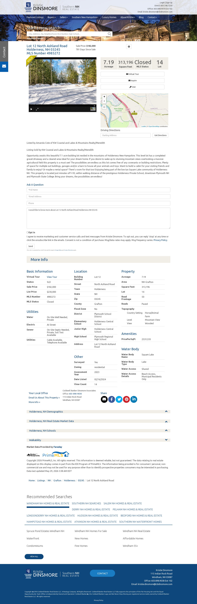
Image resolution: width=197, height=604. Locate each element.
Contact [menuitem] (152, 17)
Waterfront (33, 523)
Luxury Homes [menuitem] (109, 17)
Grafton (57, 466)
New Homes (81, 523)
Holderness (69, 466)
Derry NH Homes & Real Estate (91, 494)
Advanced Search (35, 38)
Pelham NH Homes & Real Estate (133, 494)
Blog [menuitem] (141, 17)
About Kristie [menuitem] (128, 17)
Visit (147, 74)
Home (32, 466)
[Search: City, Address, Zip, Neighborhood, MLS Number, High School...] (67, 33)
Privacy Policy (160, 225)
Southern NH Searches (86, 488)
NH (49, 466)
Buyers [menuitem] (52, 17)
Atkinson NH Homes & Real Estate (95, 507)
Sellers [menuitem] (64, 17)
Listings (41, 466)
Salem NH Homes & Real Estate (123, 488)
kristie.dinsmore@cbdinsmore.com (157, 12)
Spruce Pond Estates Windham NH (45, 516)
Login (162, 3)
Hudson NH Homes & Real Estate (97, 500)
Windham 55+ (130, 531)
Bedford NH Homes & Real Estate (141, 500)
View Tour (52, 262)
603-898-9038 (75, 379)
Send (30, 232)
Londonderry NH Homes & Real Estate (51, 500)
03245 (81, 466)
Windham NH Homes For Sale (91, 516)
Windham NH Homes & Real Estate (48, 488)
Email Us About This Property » (44, 383)
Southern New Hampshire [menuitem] (85, 17)
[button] (109, 33)
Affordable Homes (133, 523)
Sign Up (169, 3)
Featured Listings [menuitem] (35, 17)
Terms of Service (68, 235)
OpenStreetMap (154, 112)
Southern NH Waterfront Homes (140, 507)
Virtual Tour (109, 74)
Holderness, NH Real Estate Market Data (51, 406)
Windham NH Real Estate (136, 516)
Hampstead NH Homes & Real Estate (49, 507)
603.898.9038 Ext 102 (163, 9)
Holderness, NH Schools (42, 416)
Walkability (35, 425)
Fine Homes (81, 531)
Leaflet (143, 112)
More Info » (34, 387)
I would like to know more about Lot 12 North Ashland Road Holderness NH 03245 (98, 203)
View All (34, 542)
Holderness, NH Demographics (46, 397)
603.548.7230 (166, 6)
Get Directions (160, 121)
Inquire (128, 74)
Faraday (58, 432)
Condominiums (35, 531)
